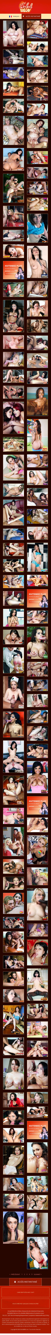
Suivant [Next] (37, 1274)
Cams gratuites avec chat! (25, 1292)
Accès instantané (33, 16)
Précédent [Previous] (15, 1274)
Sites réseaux (22, 1311)
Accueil (10, 1311)
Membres (15, 1311)
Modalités (10, 1313)
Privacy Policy (45, 1315)
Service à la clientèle (19, 1313)
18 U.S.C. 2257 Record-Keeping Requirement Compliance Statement (21, 1315)
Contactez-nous (38, 1313)
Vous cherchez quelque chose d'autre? (25, 1304)
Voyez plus (40, 1311)
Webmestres (29, 1313)
